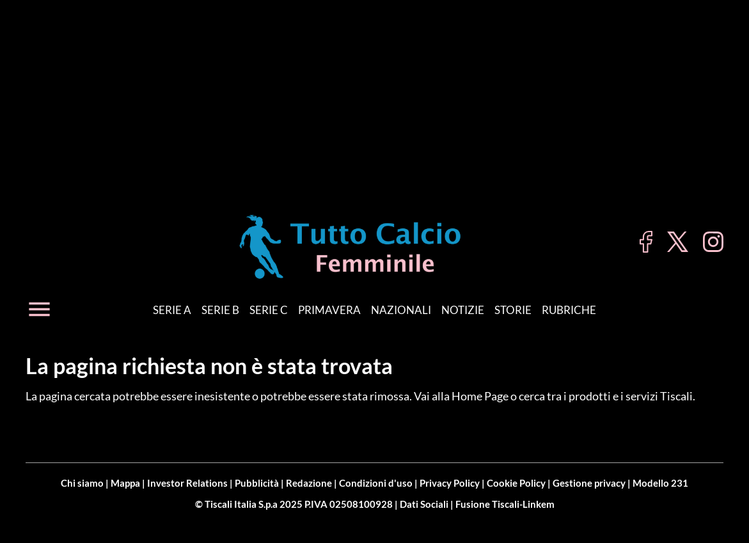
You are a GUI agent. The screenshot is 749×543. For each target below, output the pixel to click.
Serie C (268, 310)
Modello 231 (660, 483)
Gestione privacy (589, 483)
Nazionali (401, 310)
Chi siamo (82, 483)
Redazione (309, 483)
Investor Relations (187, 483)
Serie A (172, 310)
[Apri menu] (39, 309)
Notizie (462, 310)
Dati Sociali (424, 504)
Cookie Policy (516, 483)
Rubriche (569, 310)
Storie (513, 310)
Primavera (329, 310)
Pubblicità (257, 483)
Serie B (220, 310)
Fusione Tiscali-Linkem (505, 504)
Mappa (125, 483)
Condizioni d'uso (376, 483)
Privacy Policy (450, 483)
